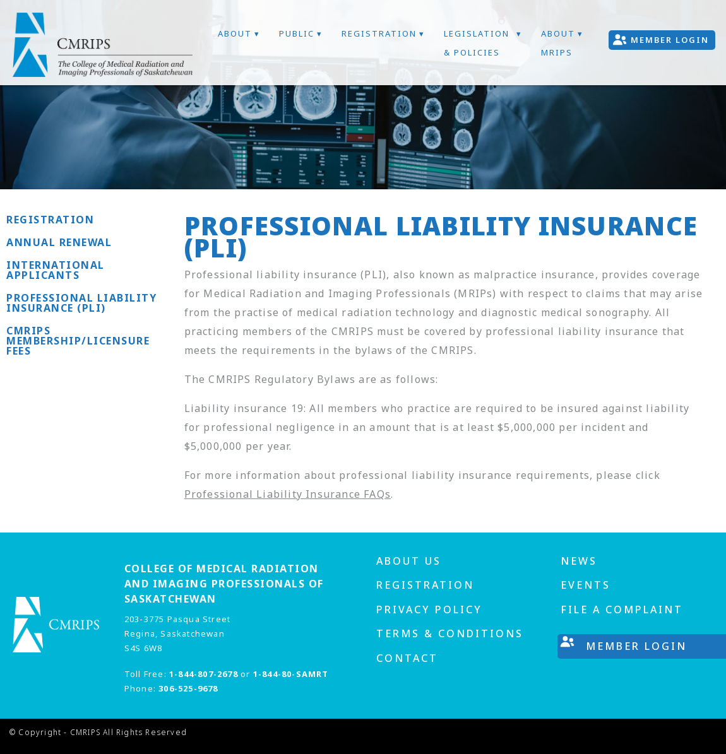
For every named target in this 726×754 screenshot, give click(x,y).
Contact (407, 658)
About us (408, 561)
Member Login (670, 39)
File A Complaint (622, 609)
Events (585, 585)
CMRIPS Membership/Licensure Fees (78, 341)
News (579, 561)
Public (296, 33)
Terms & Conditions (449, 633)
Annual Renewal (59, 242)
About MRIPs (558, 43)
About (235, 33)
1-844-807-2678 (203, 674)
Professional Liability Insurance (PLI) (81, 303)
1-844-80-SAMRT (291, 674)
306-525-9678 (188, 688)
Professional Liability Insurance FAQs (287, 494)
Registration (379, 33)
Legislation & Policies (476, 43)
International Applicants (55, 270)
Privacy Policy (429, 609)
